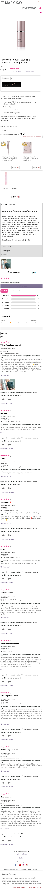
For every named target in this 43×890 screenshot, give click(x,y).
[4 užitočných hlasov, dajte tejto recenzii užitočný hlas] (3, 399)
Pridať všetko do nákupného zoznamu (32, 136)
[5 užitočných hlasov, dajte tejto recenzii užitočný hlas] (3, 682)
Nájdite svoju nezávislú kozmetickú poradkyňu (29, 8)
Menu (2, 2)
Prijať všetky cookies (35, 887)
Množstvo (5, 78)
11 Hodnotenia (17, 71)
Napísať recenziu (29, 71)
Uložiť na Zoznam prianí (10, 89)
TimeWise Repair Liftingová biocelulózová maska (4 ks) (31, 158)
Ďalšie (21, 858)
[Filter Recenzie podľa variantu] (20, 337)
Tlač (41, 12)
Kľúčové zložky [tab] (7, 247)
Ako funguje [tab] (6, 250)
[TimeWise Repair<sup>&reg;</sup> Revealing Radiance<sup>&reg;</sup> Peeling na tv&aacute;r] (21, 33)
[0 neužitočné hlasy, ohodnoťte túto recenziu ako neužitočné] (9, 399)
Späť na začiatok (21, 854)
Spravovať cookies (32, 869)
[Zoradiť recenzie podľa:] (20, 333)
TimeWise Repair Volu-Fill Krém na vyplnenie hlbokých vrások (9, 158)
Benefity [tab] (5, 254)
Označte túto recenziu (7, 403)
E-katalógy (23, 869)
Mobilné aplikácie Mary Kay (11, 869)
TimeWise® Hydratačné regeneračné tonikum (9, 189)
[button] (7, 384)
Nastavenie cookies (19, 887)
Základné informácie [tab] (9, 205)
